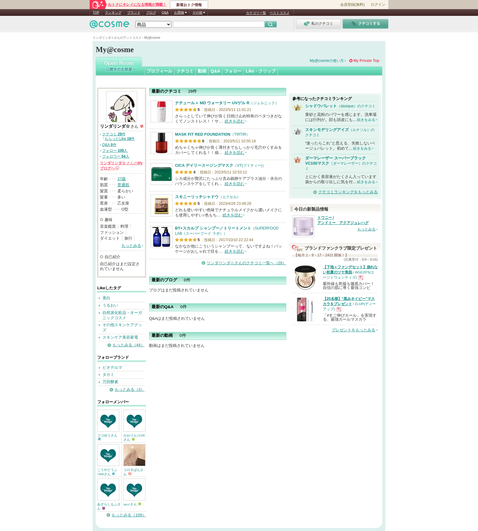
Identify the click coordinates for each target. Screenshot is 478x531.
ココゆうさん (107, 436)
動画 (202, 71)
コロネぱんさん (133, 472)
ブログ (151, 12)
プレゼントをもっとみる (353, 330)
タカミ (108, 374)
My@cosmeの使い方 (327, 61)
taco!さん (132, 504)
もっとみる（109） (129, 515)
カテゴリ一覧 (256, 13)
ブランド (134, 12)
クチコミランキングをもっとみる (348, 192)
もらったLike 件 (120, 139)
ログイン (378, 4)
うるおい (110, 305)
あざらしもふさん (109, 506)
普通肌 (123, 185)
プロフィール (159, 71)
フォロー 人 (114, 150)
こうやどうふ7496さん (107, 472)
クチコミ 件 (114, 134)
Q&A (165, 12)
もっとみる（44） (128, 345)
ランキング (113, 12)
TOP (96, 12)
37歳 (121, 178)
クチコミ (185, 71)
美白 (106, 298)
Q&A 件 (109, 145)
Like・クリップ (261, 71)
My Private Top (366, 61)
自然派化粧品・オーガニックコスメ (122, 315)
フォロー (232, 71)
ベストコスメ (279, 13)
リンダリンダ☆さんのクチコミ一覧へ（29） (246, 263)
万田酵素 (110, 382)
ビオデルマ (112, 367)
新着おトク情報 (189, 5)
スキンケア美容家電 (120, 337)
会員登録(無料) (352, 4)
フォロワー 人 (115, 156)
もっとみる (131, 245)
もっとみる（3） (129, 389)
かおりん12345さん (134, 437)
